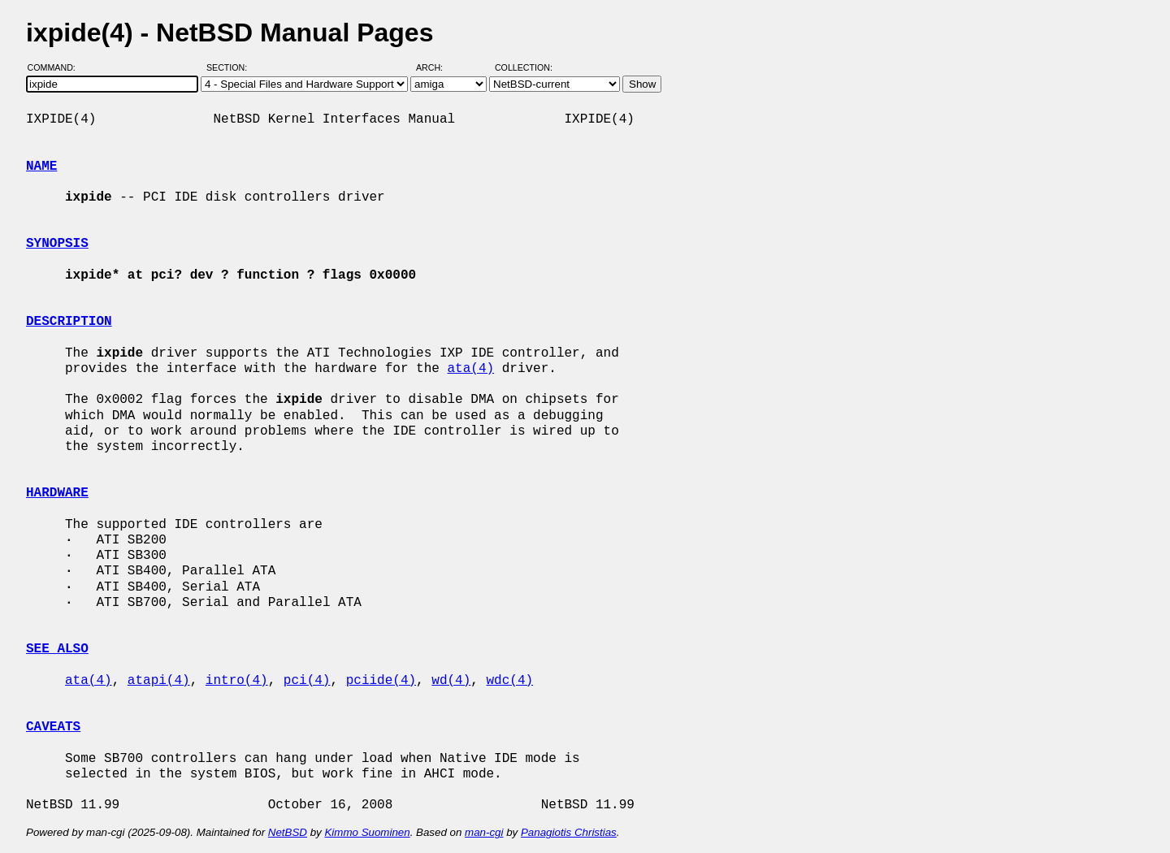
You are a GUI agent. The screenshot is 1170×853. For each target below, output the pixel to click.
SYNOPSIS (57, 244)
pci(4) (307, 681)
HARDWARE (57, 493)
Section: (230, 67)
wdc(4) (510, 681)
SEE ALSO (57, 649)
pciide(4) (381, 681)
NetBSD (287, 832)
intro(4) (237, 681)
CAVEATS (53, 727)
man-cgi (484, 832)
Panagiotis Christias (569, 832)
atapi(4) (159, 681)
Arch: (436, 67)
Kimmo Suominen (367, 832)
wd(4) (450, 681)
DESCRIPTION (69, 322)
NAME (41, 166)
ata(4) (470, 369)
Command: (56, 67)
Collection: (523, 67)
